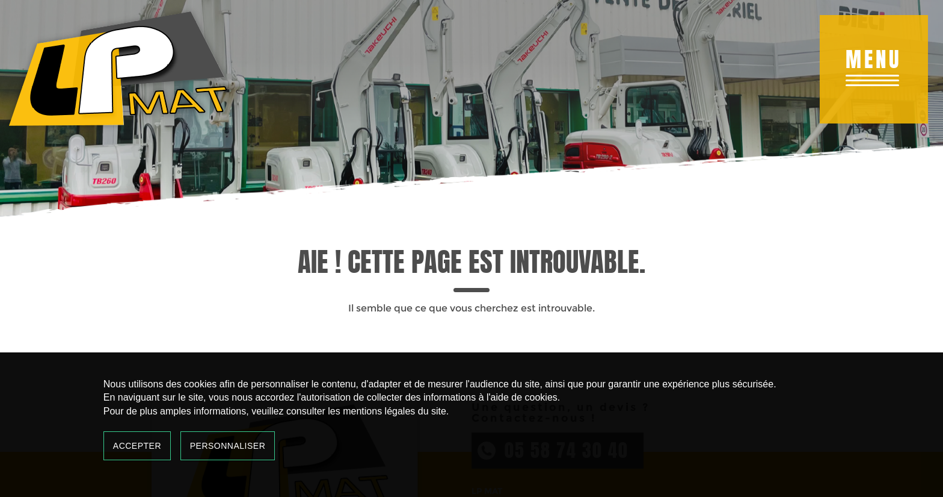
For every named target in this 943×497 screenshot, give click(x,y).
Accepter (137, 446)
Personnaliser (228, 446)
